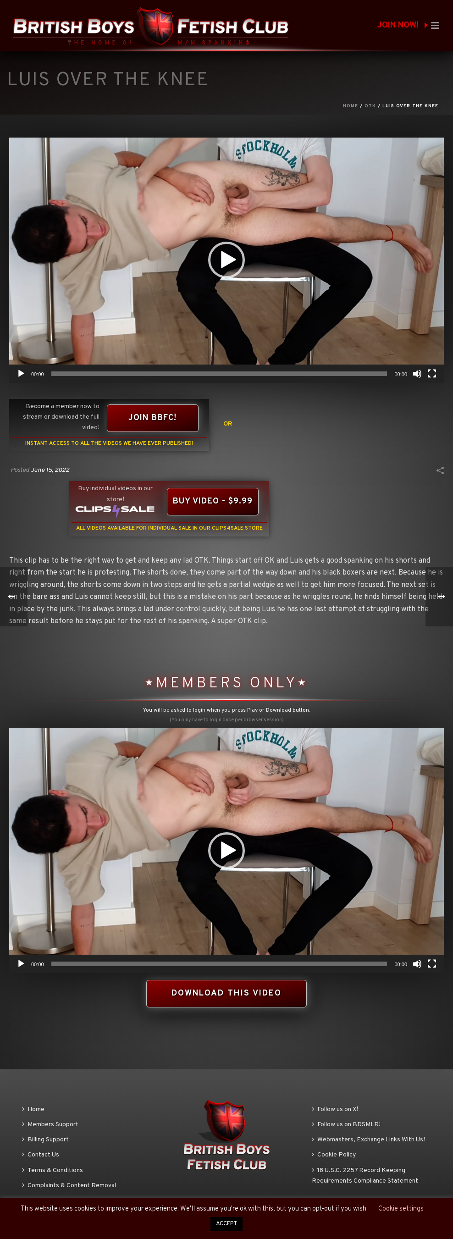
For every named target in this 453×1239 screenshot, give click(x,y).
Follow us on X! (335, 1109)
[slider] (219, 373)
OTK (370, 106)
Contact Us (40, 1155)
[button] (226, 260)
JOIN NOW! (402, 25)
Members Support (50, 1124)
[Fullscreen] (431, 373)
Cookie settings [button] (401, 1209)
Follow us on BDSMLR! (346, 1124)
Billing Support (45, 1140)
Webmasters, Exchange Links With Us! (368, 1140)
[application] (226, 260)
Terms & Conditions (52, 1170)
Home (350, 106)
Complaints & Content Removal (69, 1185)
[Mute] (417, 373)
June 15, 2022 (50, 470)
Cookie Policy (334, 1155)
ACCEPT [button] (226, 1224)
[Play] (21, 373)
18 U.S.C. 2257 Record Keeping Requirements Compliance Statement (365, 1176)
